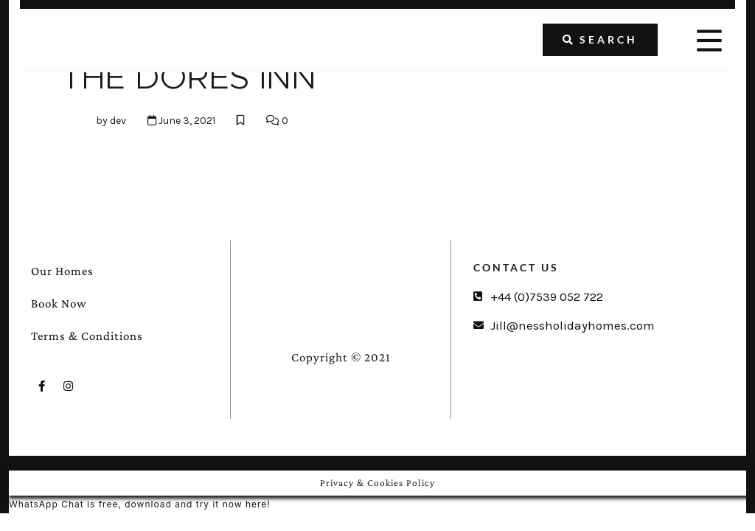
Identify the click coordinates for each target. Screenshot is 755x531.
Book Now (59, 303)
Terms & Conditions (87, 336)
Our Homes (62, 271)
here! (258, 504)
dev (118, 120)
